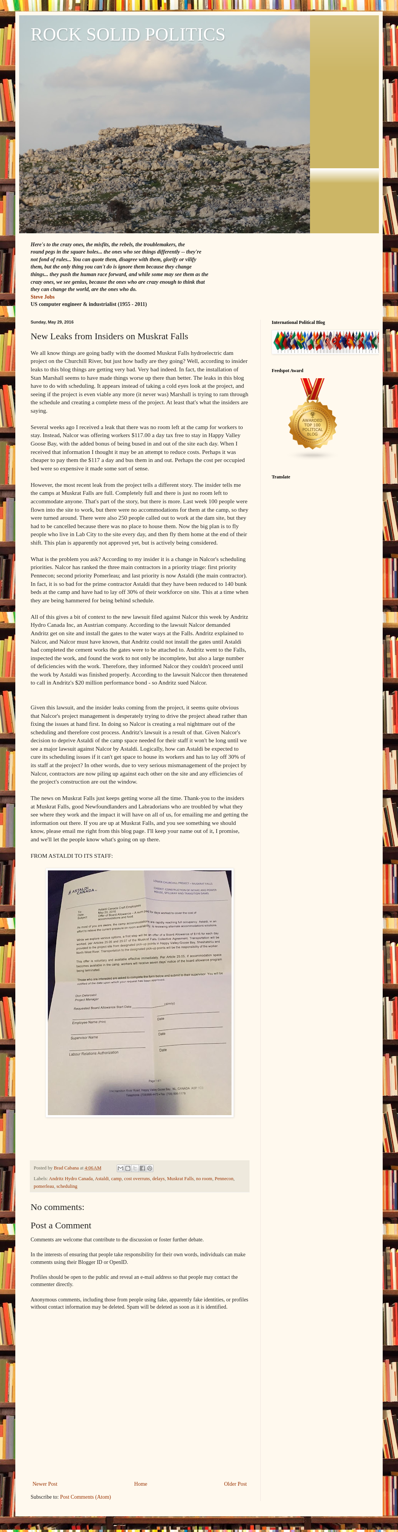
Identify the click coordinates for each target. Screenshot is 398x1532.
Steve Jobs (43, 297)
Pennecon (224, 1178)
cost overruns (137, 1178)
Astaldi (102, 1178)
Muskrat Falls (180, 1178)
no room (204, 1178)
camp (116, 1178)
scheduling (66, 1186)
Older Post (235, 1484)
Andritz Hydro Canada (71, 1178)
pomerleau (44, 1186)
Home (140, 1484)
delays (158, 1178)
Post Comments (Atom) (85, 1497)
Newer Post (45, 1484)
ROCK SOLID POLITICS (128, 34)
